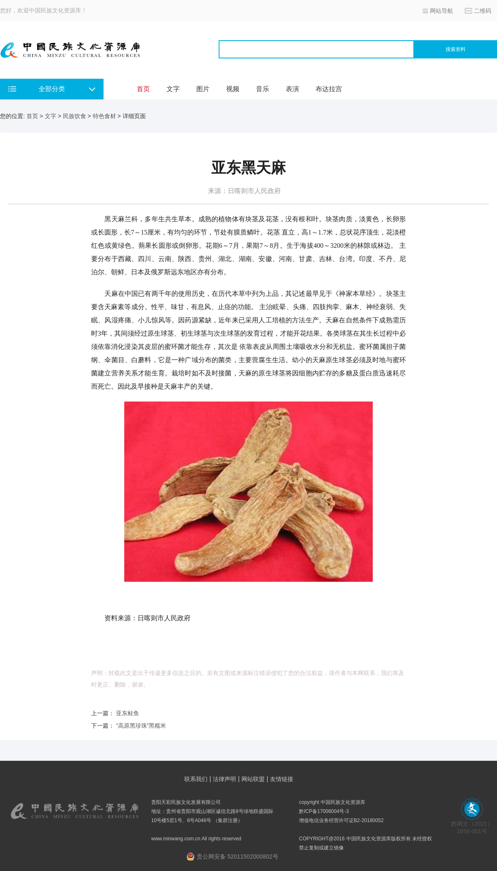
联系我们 (195, 779)
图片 (203, 88)
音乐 (262, 88)
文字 (173, 88)
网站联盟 (253, 779)
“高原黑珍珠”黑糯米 (141, 725)
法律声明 (224, 779)
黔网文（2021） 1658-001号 (472, 825)
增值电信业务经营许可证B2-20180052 (341, 820)
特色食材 (104, 116)
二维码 (482, 10)
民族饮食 (74, 116)
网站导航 (441, 10)
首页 (143, 88)
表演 (292, 88)
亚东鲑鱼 (127, 713)
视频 (232, 88)
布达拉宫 (329, 88)
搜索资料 (456, 49)
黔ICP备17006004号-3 (324, 811)
